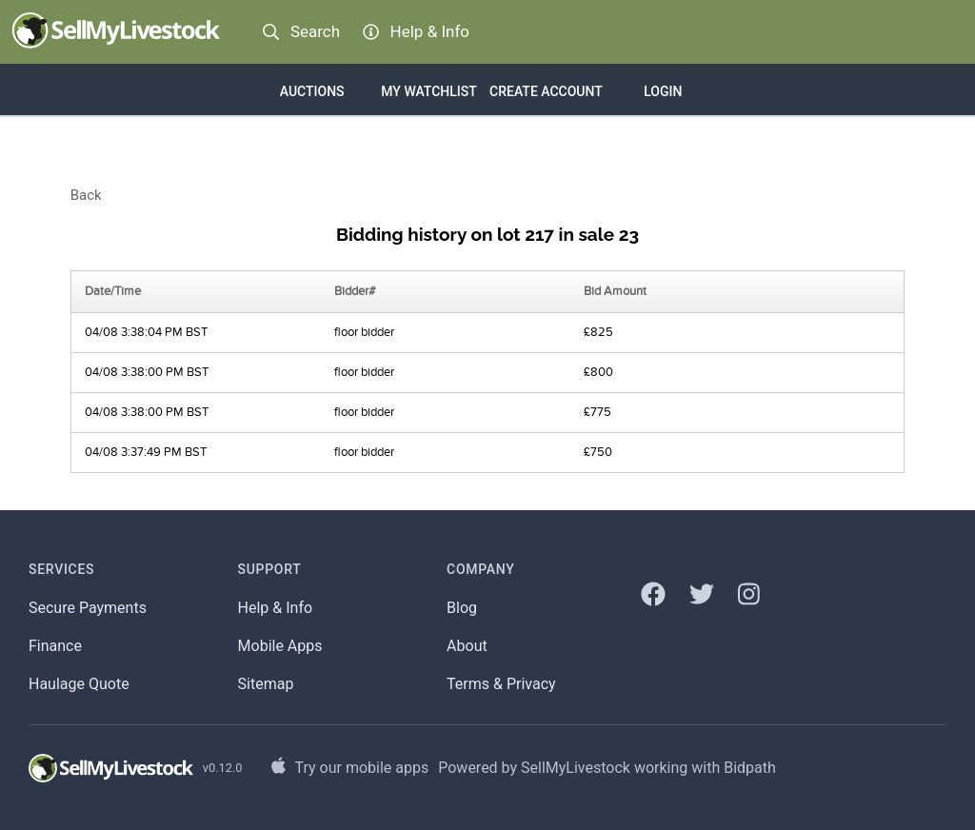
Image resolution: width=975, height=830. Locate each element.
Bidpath (750, 768)
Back (86, 195)
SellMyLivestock (575, 768)
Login (663, 91)
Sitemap (266, 684)
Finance (55, 646)
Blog (462, 608)
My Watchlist (428, 91)
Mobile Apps (280, 646)
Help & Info (275, 608)
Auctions (312, 91)
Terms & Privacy (501, 684)
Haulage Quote (79, 684)
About (467, 646)
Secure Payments (88, 608)
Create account (546, 91)
